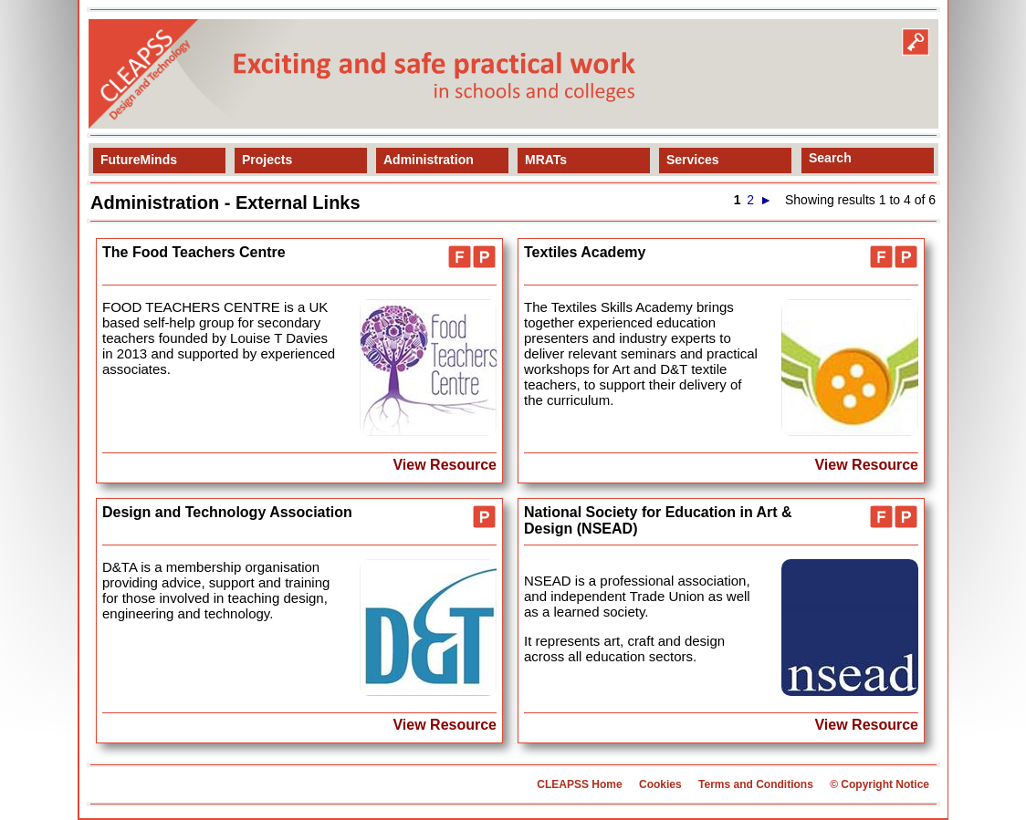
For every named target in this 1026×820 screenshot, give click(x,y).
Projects (267, 159)
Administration (428, 159)
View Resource (445, 464)
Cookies (660, 784)
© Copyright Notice (879, 784)
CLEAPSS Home (579, 784)
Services (692, 159)
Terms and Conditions (755, 784)
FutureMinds (138, 159)
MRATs (546, 159)
